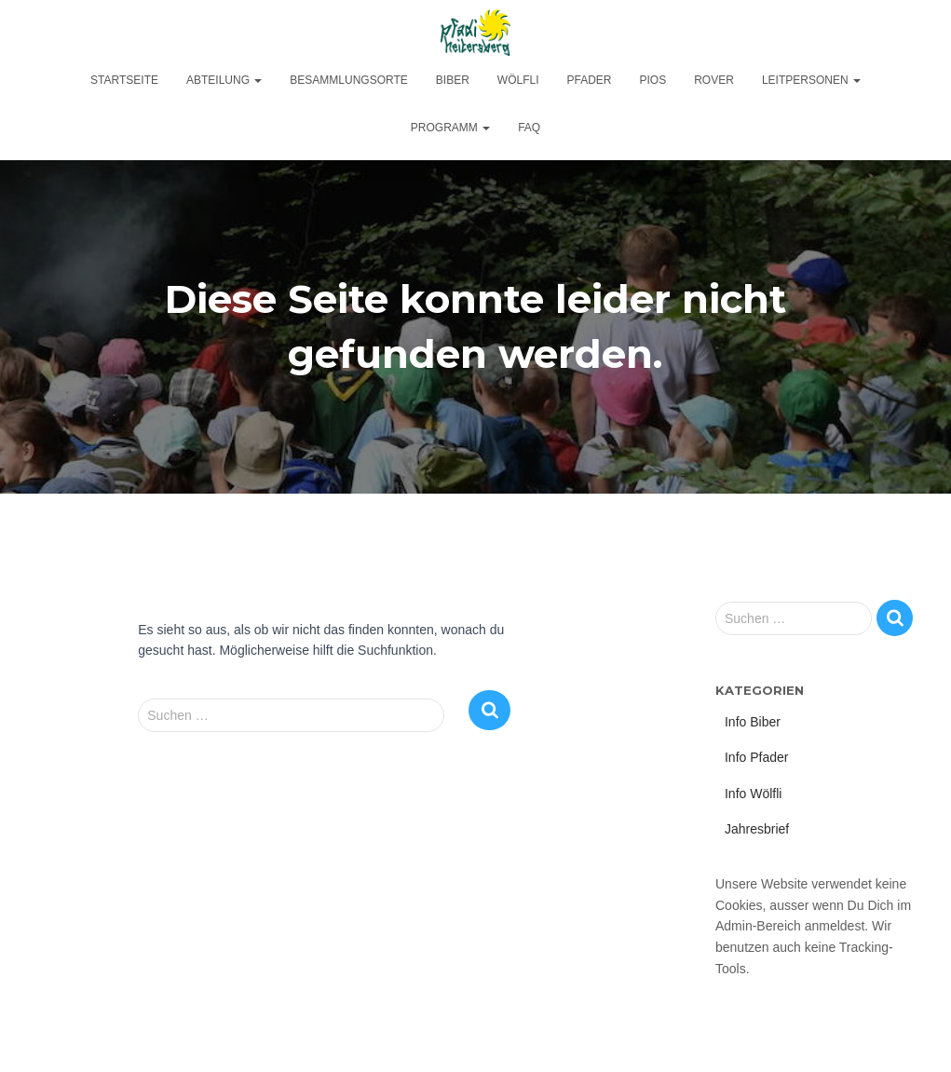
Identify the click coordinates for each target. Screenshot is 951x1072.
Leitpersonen (811, 80)
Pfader (589, 80)
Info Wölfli (753, 793)
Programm (450, 127)
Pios (653, 80)
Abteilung (224, 80)
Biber (452, 80)
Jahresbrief (757, 828)
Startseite (124, 80)
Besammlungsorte (348, 80)
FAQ (529, 127)
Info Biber (753, 721)
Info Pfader (757, 757)
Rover (714, 80)
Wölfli (518, 80)
